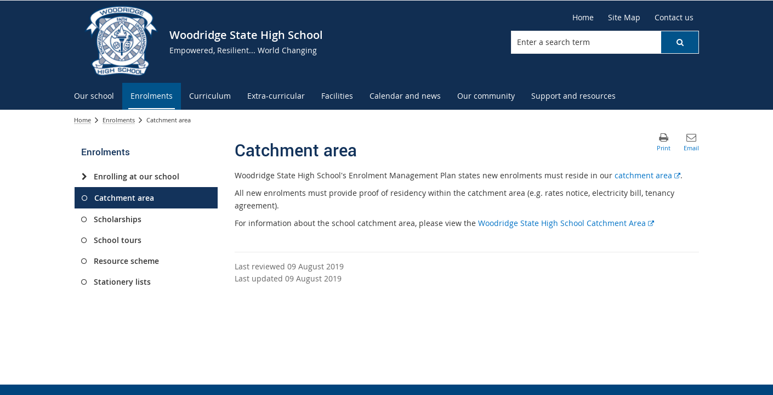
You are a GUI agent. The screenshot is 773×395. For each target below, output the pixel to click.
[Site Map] (624, 17)
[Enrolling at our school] (84, 177)
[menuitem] (94, 96)
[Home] (583, 17)
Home (82, 120)
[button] (679, 42)
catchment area (647, 175)
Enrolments (119, 120)
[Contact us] (674, 17)
